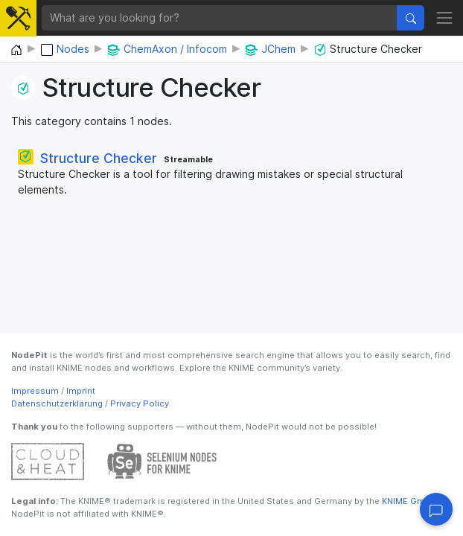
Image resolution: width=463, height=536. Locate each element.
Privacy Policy (139, 403)
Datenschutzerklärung (57, 403)
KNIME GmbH (408, 501)
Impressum (35, 391)
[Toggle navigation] (444, 17)
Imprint (80, 391)
